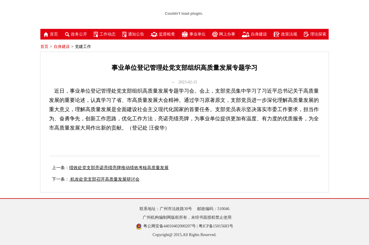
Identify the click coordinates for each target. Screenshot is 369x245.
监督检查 (163, 34)
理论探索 (315, 34)
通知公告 (133, 34)
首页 (51, 34)
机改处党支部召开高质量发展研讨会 (104, 179)
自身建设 (254, 34)
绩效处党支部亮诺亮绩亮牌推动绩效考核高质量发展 (119, 167)
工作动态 (105, 34)
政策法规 (285, 34)
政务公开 (76, 34)
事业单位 (194, 34)
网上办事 (223, 34)
